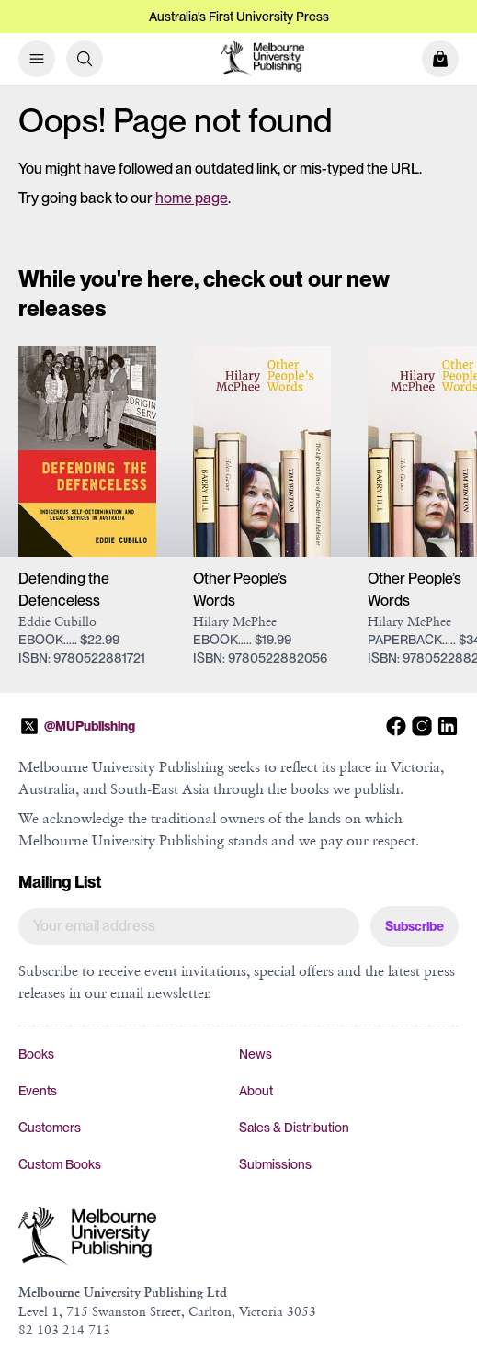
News (255, 1054)
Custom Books (59, 1164)
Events (37, 1090)
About (256, 1090)
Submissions (275, 1164)
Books (36, 1054)
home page (191, 198)
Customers (49, 1127)
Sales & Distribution (294, 1127)
